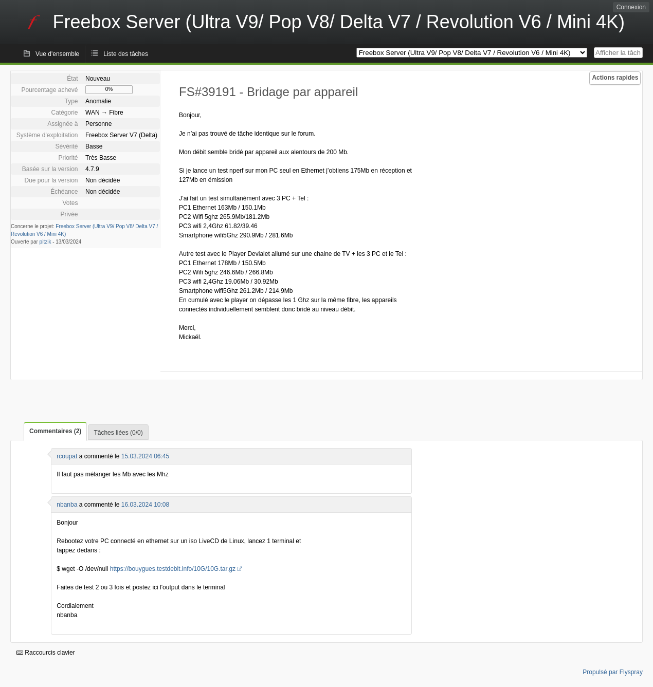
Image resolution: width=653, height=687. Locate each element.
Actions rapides (615, 77)
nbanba (67, 504)
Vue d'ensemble (57, 54)
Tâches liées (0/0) (118, 432)
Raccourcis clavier (45, 652)
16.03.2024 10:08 (145, 504)
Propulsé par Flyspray (613, 672)
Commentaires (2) (55, 431)
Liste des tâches (125, 54)
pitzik (45, 242)
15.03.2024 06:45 (145, 456)
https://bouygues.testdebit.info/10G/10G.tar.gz (172, 568)
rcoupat (67, 456)
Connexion (631, 7)
